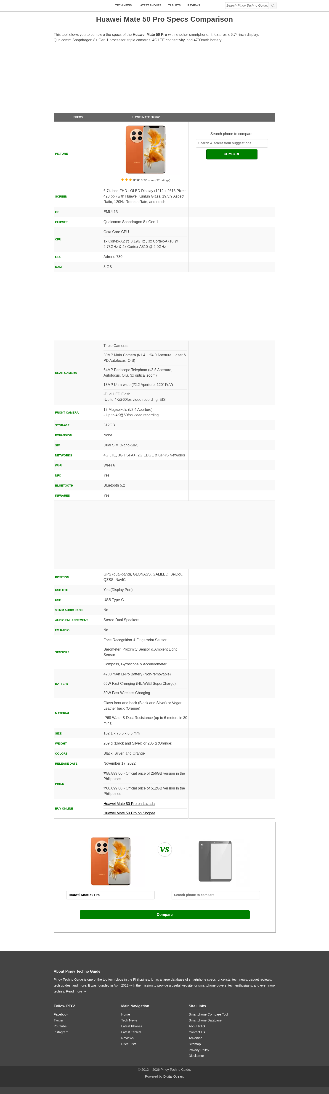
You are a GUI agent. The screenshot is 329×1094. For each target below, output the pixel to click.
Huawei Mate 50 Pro (145, 117)
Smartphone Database (205, 1020)
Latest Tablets (131, 1032)
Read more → (76, 991)
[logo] (82, 5)
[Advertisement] (164, 80)
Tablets (174, 5)
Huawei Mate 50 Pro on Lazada (145, 805)
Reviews (194, 5)
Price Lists (128, 1044)
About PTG (197, 1026)
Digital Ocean (173, 1076)
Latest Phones (149, 5)
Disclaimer (196, 1056)
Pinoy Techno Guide (83, 971)
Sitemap (195, 1044)
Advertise (195, 1038)
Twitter (58, 1020)
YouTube (60, 1026)
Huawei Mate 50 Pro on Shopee (129, 813)
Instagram (61, 1032)
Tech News (123, 5)
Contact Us (197, 1032)
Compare (164, 915)
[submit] (273, 5)
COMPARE (232, 154)
